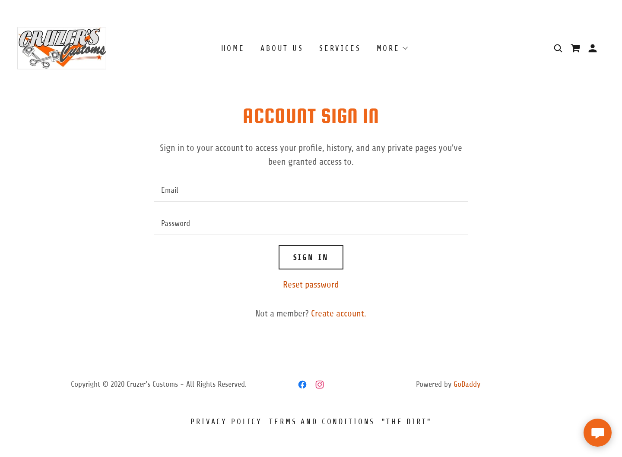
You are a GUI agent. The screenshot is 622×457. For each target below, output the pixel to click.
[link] (61, 48)
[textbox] (310, 190)
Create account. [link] (338, 314)
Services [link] (340, 48)
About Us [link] (282, 48)
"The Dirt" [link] (407, 421)
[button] (592, 48)
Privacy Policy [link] (226, 421)
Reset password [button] (311, 285)
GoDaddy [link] (467, 384)
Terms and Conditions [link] (322, 421)
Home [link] (233, 48)
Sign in (311, 257)
